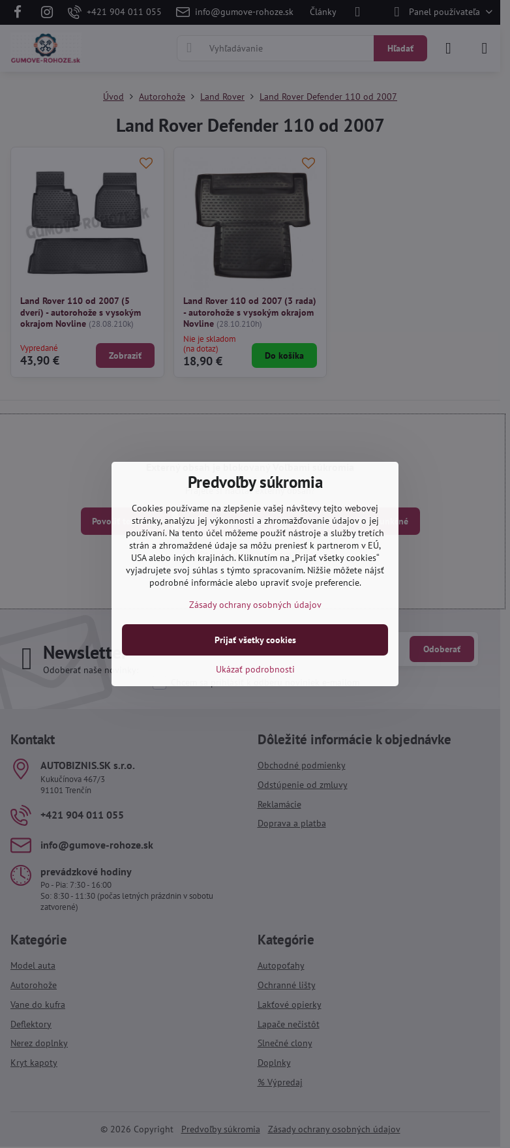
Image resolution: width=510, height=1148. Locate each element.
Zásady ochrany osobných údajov (255, 605)
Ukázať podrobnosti (255, 669)
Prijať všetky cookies (255, 640)
